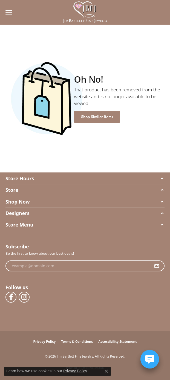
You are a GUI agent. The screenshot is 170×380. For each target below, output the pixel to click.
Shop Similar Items (97, 117)
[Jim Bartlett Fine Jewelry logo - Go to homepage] (85, 12)
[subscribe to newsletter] (156, 266)
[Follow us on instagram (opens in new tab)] (24, 297)
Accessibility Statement (117, 341)
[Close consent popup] (106, 371)
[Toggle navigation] (7, 12)
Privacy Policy (44, 341)
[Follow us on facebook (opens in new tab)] (10, 297)
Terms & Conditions (77, 341)
